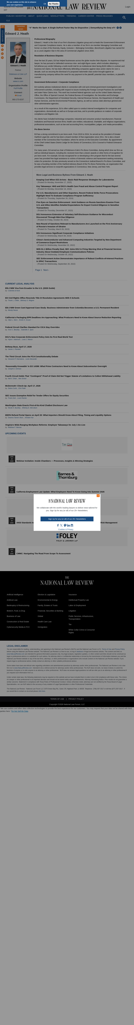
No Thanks (53, 4)
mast (65, 525)
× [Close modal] (98, 496)
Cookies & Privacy (65, 529)
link (68, 525)
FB (58, 525)
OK (45, 4)
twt (61, 525)
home (71, 525)
